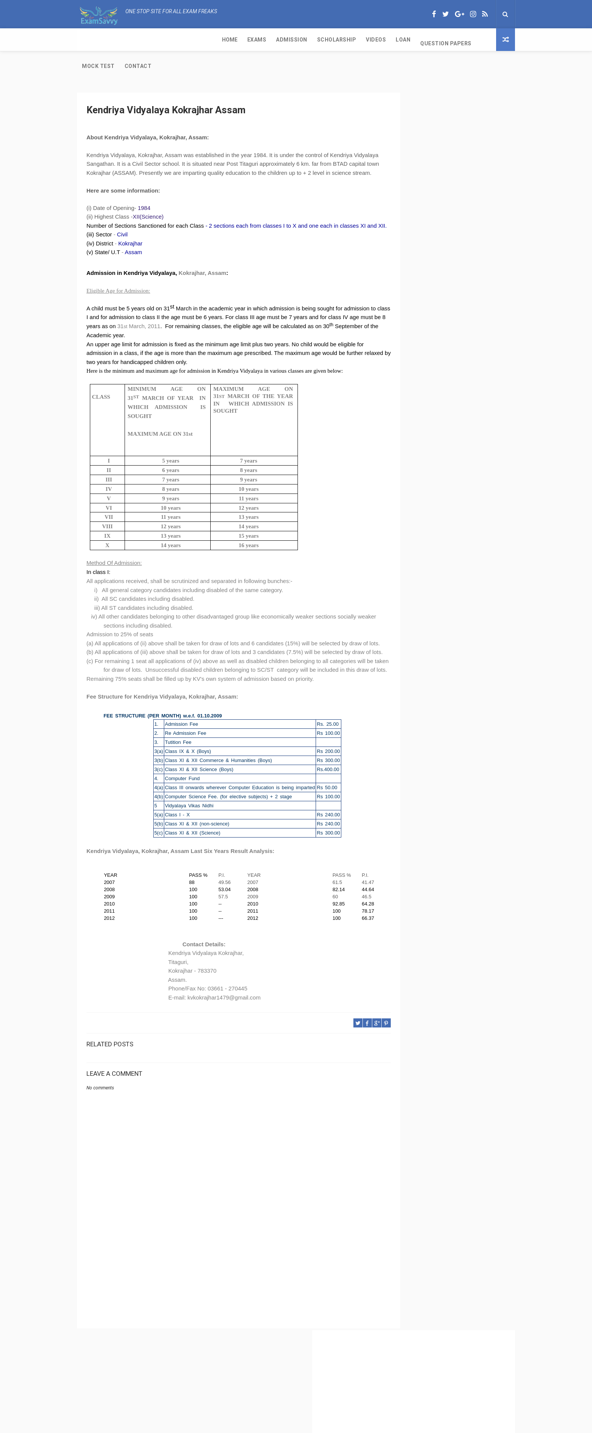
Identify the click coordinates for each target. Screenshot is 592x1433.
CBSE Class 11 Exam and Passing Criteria (440, 295)
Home (89, 40)
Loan (263, 40)
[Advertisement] (222, 1286)
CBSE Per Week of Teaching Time (430, 333)
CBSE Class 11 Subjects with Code (431, 371)
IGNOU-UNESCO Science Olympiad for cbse (442, 470)
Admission (152, 40)
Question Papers (306, 40)
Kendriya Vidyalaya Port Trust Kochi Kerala (442, 454)
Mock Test (357, 40)
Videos (236, 40)
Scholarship (196, 40)
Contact (397, 40)
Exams (116, 40)
